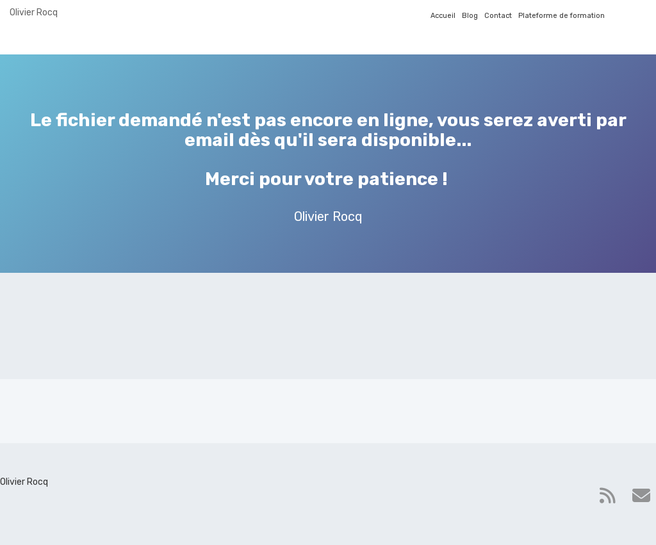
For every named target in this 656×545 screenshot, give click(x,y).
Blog (470, 16)
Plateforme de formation (561, 16)
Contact (498, 16)
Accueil (442, 16)
